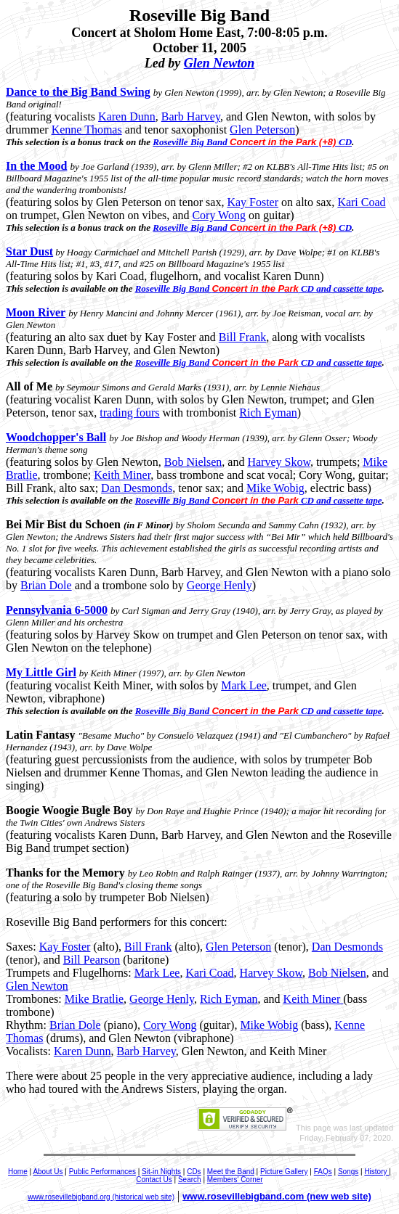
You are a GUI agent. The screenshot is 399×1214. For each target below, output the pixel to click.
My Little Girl (41, 672)
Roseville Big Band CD (252, 141)
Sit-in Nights (161, 1172)
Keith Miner (122, 475)
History (376, 1172)
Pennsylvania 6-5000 (57, 610)
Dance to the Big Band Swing (78, 92)
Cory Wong (219, 215)
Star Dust (29, 251)
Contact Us (154, 1180)
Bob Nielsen (193, 462)
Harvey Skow (278, 462)
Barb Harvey (190, 116)
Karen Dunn (127, 116)
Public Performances (102, 1172)
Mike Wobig (275, 488)
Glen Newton (219, 63)
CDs (194, 1172)
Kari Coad (361, 202)
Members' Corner (235, 1180)
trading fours (129, 412)
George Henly (219, 585)
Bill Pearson (92, 959)
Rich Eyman (268, 412)
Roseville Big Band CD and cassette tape (258, 288)
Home (18, 1172)
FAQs (323, 1172)
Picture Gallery (284, 1172)
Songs (348, 1172)
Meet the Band (230, 1172)
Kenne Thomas (87, 129)
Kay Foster (252, 202)
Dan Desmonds (136, 488)
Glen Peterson (262, 129)
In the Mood (36, 166)
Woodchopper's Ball (56, 437)
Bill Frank (242, 337)
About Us (48, 1172)
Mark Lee (244, 685)
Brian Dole (46, 585)
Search (189, 1180)
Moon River (35, 312)
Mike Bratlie (94, 999)
